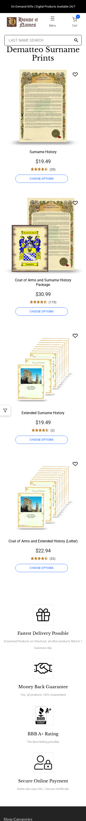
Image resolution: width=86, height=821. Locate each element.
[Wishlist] (75, 74)
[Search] (76, 40)
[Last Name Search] (43, 40)
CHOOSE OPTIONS (41, 178)
